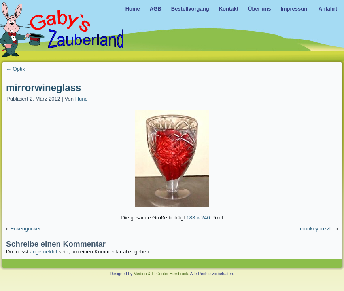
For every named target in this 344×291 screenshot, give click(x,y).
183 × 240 (198, 218)
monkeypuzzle (316, 229)
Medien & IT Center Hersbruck (161, 274)
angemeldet (43, 252)
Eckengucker (26, 229)
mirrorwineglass (43, 87)
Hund (81, 99)
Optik (15, 69)
